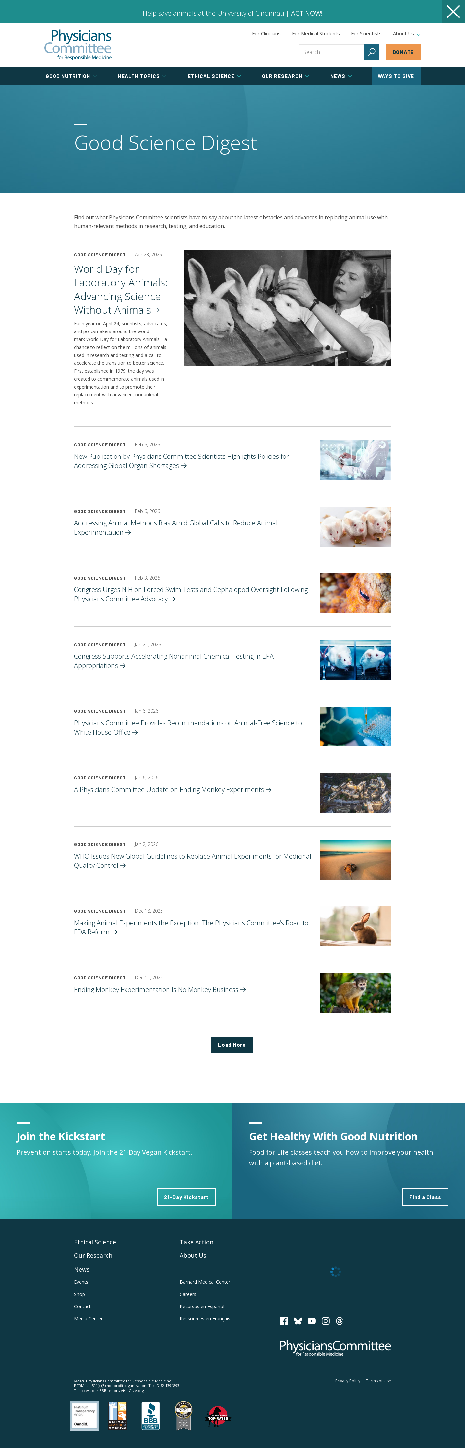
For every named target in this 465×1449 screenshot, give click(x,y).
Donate (403, 52)
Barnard (205, 1282)
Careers (188, 1294)
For (316, 33)
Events (81, 1282)
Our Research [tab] (285, 76)
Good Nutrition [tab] (71, 76)
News (81, 1270)
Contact (82, 1307)
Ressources (205, 1319)
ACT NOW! (307, 13)
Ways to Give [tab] (396, 76)
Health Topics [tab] (142, 76)
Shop (79, 1294)
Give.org (136, 1390)
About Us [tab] (407, 34)
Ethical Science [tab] (214, 76)
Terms (378, 1381)
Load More (232, 1045)
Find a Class (425, 1197)
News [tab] (341, 76)
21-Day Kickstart (186, 1197)
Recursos (202, 1307)
